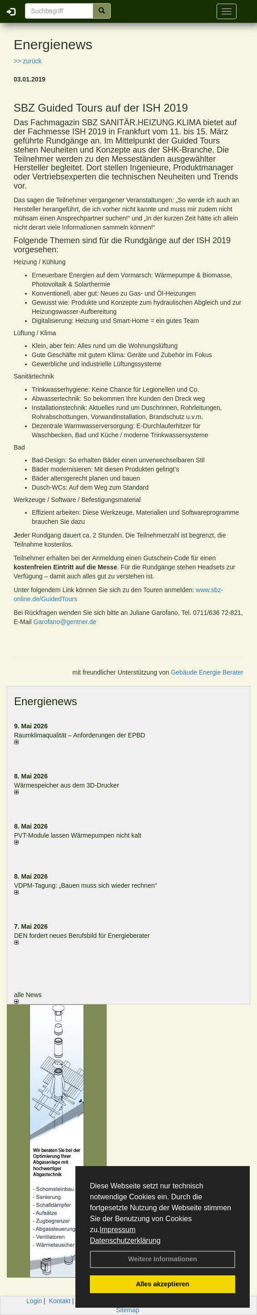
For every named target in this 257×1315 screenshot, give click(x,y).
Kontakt (59, 1301)
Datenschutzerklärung (125, 1240)
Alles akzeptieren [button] (162, 1284)
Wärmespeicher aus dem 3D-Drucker (66, 785)
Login (34, 1301)
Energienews (45, 701)
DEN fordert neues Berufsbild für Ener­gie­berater (82, 935)
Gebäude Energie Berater (207, 672)
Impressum (117, 1229)
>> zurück (27, 61)
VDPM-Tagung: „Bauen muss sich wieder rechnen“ (85, 885)
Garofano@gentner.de (65, 621)
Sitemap (127, 1310)
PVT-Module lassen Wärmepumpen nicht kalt (77, 835)
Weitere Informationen (162, 1259)
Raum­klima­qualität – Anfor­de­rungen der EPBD (79, 735)
